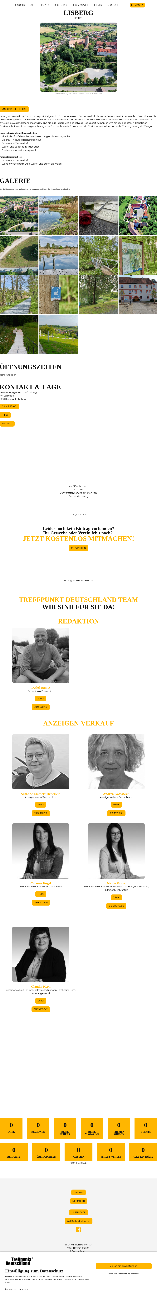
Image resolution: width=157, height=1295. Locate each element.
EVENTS (45, 5)
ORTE (33, 5)
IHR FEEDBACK (79, 1212)
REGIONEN (20, 5)
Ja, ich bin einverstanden (123, 1266)
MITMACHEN (137, 5)
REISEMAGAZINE (80, 5)
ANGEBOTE (113, 5)
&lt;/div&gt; (78, 841)
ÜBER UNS (78, 1192)
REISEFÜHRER (61, 5)
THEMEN (98, 5)
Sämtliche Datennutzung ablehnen (124, 1273)
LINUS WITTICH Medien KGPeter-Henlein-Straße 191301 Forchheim (78, 1248)
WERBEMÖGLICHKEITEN (78, 1220)
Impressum (23, 1289)
